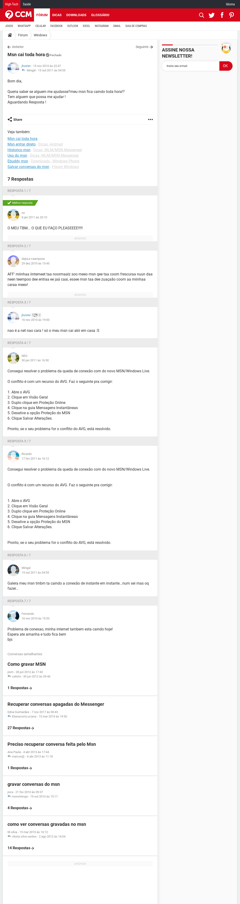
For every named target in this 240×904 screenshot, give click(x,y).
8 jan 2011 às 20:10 (34, 217)
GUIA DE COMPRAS (136, 26)
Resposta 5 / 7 (19, 441)
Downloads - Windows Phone (55, 161)
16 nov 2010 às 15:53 (35, 618)
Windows (40, 35)
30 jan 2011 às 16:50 (35, 360)
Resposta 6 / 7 (19, 555)
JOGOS (9, 26)
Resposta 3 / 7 (19, 302)
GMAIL (117, 26)
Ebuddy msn (18, 161)
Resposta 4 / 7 (19, 343)
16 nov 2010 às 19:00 (35, 320)
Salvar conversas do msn (28, 167)
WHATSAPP (24, 26)
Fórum (42, 15)
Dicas (57, 15)
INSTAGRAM (102, 26)
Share (17, 119)
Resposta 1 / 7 (19, 191)
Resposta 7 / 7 (19, 601)
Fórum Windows (65, 167)
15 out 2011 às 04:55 (51, 70)
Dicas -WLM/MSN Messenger (57, 150)
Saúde (27, 4)
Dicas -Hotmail (50, 144)
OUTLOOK (72, 26)
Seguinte (142, 47)
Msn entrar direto (22, 144)
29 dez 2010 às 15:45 (35, 263)
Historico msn (19, 150)
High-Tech (11, 4)
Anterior (18, 47)
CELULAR (40, 26)
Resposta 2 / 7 (19, 246)
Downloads (76, 15)
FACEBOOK (56, 26)
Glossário (100, 15)
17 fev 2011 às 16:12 (35, 458)
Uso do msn (17, 155)
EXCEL (86, 26)
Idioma (230, 4)
